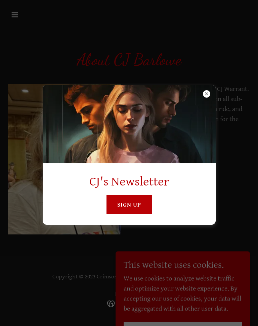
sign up (129, 204)
